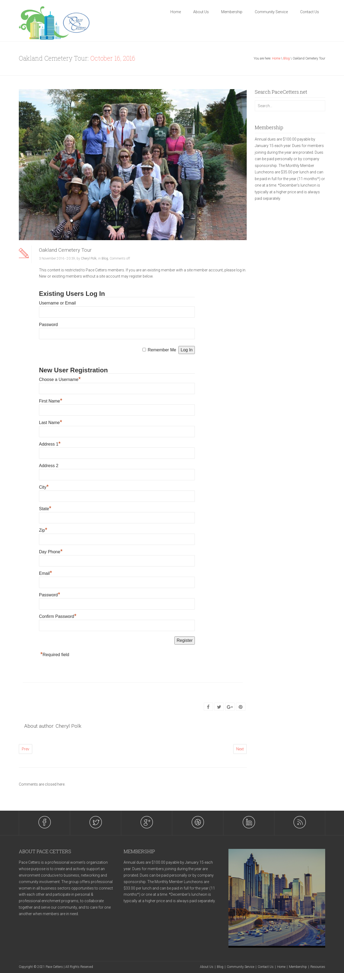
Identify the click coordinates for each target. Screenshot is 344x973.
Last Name (50, 422)
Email (45, 573)
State (45, 508)
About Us (201, 12)
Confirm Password (57, 616)
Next (240, 749)
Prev (25, 749)
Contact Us (309, 12)
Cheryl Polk (88, 258)
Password (48, 324)
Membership (231, 12)
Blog (286, 58)
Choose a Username (60, 379)
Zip (43, 530)
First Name (50, 401)
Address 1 (50, 444)
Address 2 (48, 465)
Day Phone (51, 552)
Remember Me (162, 350)
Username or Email (57, 303)
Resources (317, 967)
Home (175, 12)
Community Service (271, 12)
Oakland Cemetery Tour (65, 250)
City (44, 487)
